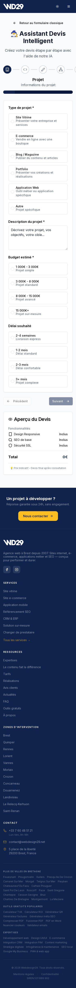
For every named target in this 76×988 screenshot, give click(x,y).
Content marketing (56, 942)
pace (42, 890)
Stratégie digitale (13, 946)
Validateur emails (37, 925)
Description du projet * (26, 222)
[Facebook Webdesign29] (7, 569)
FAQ (6, 701)
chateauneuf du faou (16, 885)
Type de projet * (21, 108)
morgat (30, 881)
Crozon (8, 776)
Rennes (8, 749)
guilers (40, 876)
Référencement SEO (17, 611)
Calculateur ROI (34, 911)
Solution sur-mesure (16, 625)
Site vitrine (10, 591)
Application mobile (15, 605)
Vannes (8, 763)
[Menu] (69, 6)
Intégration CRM (12, 942)
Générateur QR (54, 911)
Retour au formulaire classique (38, 23)
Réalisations (11, 681)
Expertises (10, 660)
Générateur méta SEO (42, 916)
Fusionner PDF (34, 920)
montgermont (39, 899)
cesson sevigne (28, 894)
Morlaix (8, 769)
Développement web (16, 938)
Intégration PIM (34, 942)
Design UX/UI (39, 938)
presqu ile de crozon (59, 876)
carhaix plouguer (41, 885)
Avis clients (10, 687)
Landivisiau (10, 797)
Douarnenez (11, 790)
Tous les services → (16, 640)
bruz (43, 894)
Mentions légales (23, 974)
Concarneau (11, 783)
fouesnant (9, 876)
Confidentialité (50, 974)
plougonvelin (26, 876)
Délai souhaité (19, 326)
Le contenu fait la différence (22, 667)
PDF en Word (53, 920)
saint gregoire (55, 890)
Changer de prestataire (18, 632)
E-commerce (57, 938)
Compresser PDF (13, 920)
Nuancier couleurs (14, 925)
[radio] (12, 121)
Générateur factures (15, 916)
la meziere (56, 899)
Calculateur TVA (12, 911)
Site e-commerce (14, 598)
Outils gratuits (12, 708)
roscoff (31, 890)
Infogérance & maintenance (42, 946)
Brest (6, 735)
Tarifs (7, 674)
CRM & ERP (10, 618)
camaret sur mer (13, 881)
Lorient (7, 756)
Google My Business (15, 951)
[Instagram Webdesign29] (16, 569)
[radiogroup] (38, 163)
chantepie (9, 894)
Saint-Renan (11, 811)
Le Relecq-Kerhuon (16, 804)
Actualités (9, 694)
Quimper (9, 742)
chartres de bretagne (16, 899)
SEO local (67, 946)
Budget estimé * (21, 257)
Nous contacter (38, 516)
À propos (9, 715)
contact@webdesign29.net (24, 842)
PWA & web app (39, 951)
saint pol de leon (13, 890)
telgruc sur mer (45, 881)
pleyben (63, 881)
